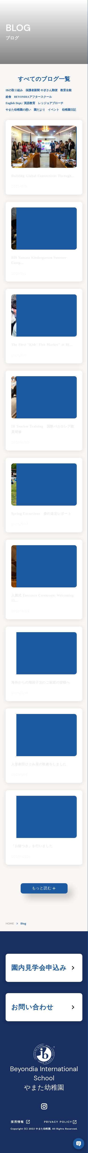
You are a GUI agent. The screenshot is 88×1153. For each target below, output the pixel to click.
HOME (10, 923)
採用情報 (17, 1122)
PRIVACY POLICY (58, 1122)
